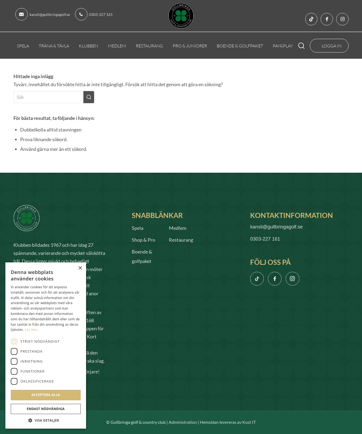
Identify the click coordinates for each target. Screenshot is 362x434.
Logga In (332, 45)
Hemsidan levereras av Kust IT (228, 422)
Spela (137, 228)
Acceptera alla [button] (45, 395)
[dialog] (45, 345)
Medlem (177, 228)
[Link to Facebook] (327, 19)
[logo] (181, 16)
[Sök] (305, 45)
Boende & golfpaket (142, 256)
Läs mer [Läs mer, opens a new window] (31, 329)
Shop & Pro (143, 240)
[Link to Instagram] (342, 19)
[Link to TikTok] (311, 19)
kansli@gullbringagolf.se (50, 14)
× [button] (80, 268)
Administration (183, 422)
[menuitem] (23, 45)
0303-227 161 (101, 14)
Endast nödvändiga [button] (46, 409)
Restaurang (181, 240)
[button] (46, 420)
